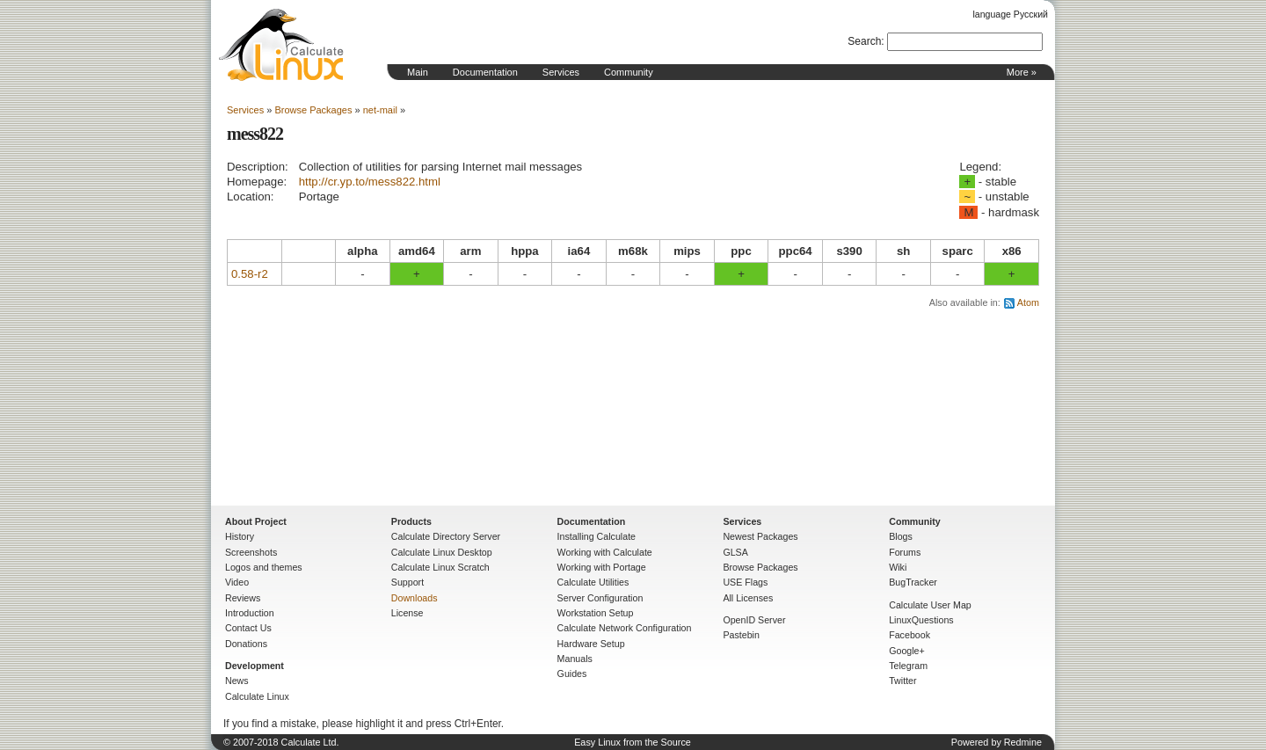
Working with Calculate (604, 552)
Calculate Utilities (593, 582)
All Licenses (748, 598)
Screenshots (251, 552)
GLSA (735, 552)
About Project (256, 521)
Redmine (1023, 742)
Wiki (897, 567)
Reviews (242, 598)
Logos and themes (263, 567)
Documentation (485, 72)
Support (407, 582)
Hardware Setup (591, 643)
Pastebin (741, 635)
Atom (1028, 302)
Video (237, 582)
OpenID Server (754, 620)
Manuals (575, 658)
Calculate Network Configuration (624, 628)
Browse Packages (313, 110)
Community (628, 72)
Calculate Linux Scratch (440, 567)
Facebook (909, 635)
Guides (572, 673)
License (407, 613)
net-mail (380, 110)
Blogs (901, 536)
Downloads (414, 598)
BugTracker (913, 582)
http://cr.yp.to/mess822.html (369, 181)
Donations (246, 643)
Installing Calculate (596, 536)
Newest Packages (760, 536)
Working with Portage (601, 567)
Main (417, 72)
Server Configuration (600, 598)
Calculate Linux (257, 696)
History (239, 536)
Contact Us (248, 628)
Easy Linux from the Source (632, 742)
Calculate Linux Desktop (441, 552)
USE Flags (745, 582)
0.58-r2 (249, 273)
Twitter (902, 680)
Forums (904, 552)
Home (281, 45)
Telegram (908, 665)
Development (254, 665)
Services (560, 72)
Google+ (907, 650)
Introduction (249, 613)
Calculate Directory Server (445, 536)
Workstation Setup (595, 613)
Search (864, 41)
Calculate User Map (930, 605)
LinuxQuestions (921, 620)
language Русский (1010, 14)
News (237, 680)
